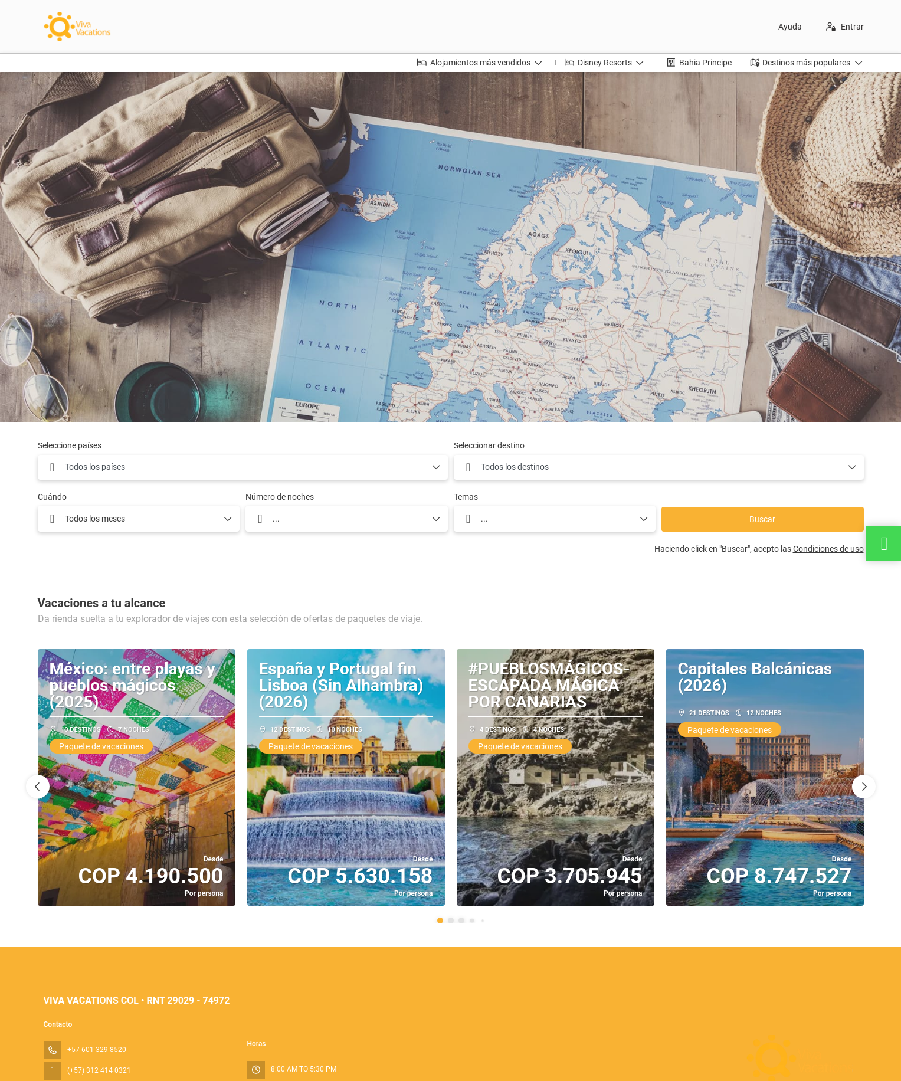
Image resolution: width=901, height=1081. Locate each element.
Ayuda (790, 26)
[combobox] (243, 467)
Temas (466, 497)
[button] (440, 920)
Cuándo (52, 497)
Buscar (762, 519)
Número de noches (279, 497)
